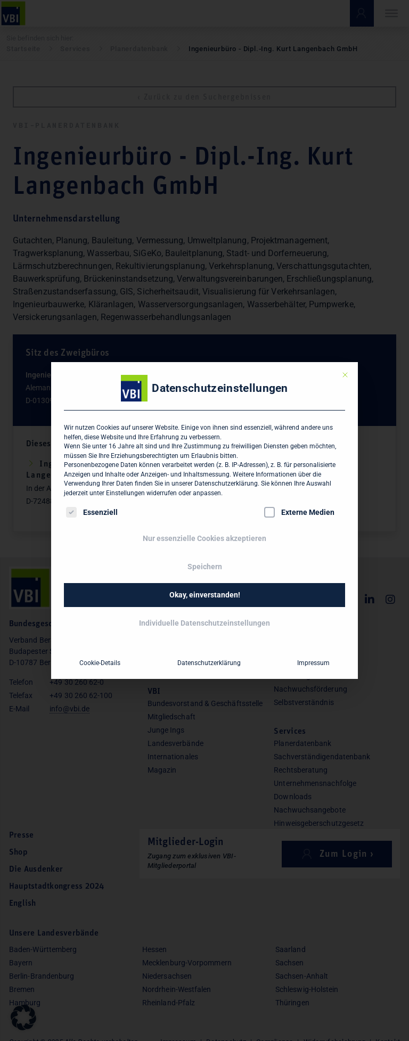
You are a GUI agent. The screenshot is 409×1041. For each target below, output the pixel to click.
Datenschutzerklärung (226, 483)
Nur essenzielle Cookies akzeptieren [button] (204, 538)
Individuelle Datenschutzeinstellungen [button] (204, 623)
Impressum (313, 663)
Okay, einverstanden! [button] (204, 595)
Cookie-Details (99, 663)
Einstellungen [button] (125, 493)
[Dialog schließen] (345, 374)
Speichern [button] (204, 566)
